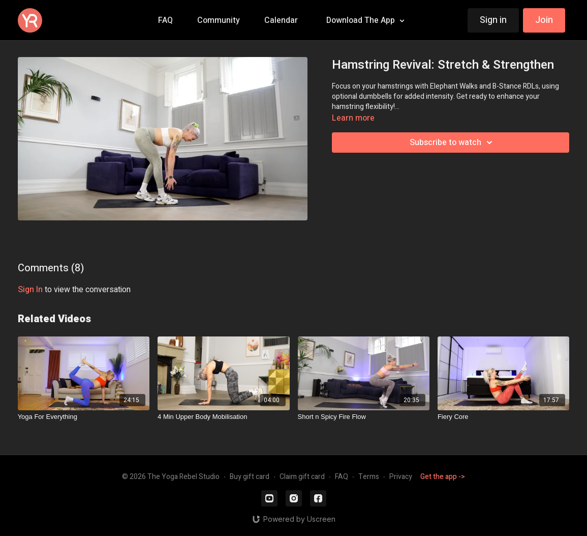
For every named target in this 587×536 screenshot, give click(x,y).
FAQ (341, 476)
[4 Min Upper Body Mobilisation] (223, 417)
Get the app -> (442, 476)
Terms (368, 476)
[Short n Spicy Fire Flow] (363, 417)
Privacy (400, 476)
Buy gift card (249, 476)
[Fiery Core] (503, 417)
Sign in (493, 20)
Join (544, 20)
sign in (30, 290)
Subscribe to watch (453, 142)
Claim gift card (302, 476)
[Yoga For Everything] (83, 417)
